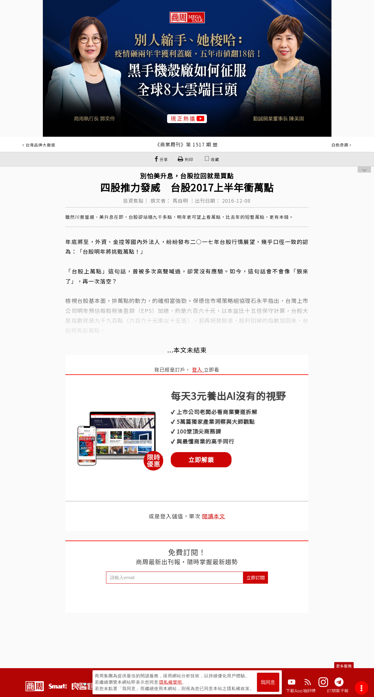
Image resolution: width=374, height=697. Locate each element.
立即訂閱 (255, 577)
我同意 (268, 682)
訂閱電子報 (337, 691)
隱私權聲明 (170, 682)
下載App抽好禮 (301, 691)
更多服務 (344, 665)
